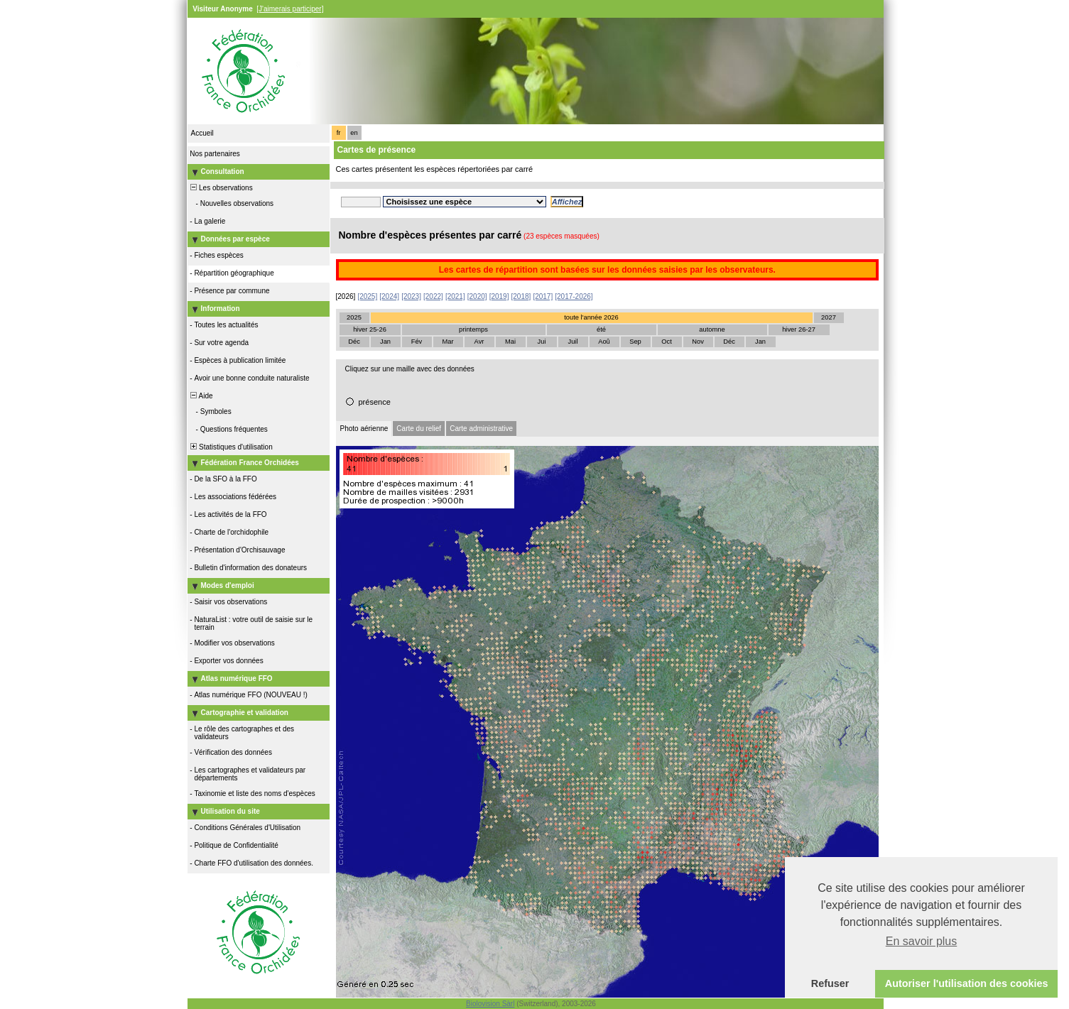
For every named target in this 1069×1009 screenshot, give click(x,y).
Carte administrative (481, 428)
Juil (573, 341)
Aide (201, 396)
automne (712, 329)
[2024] (389, 296)
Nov (698, 341)
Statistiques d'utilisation (231, 447)
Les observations (221, 188)
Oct (666, 341)
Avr (479, 341)
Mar (447, 341)
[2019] (499, 296)
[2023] (411, 296)
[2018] (521, 296)
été (601, 329)
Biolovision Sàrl (490, 1004)
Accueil (202, 133)
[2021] (455, 296)
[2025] (367, 296)
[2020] (477, 296)
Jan (385, 341)
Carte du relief (418, 428)
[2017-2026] (573, 296)
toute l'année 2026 (591, 317)
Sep (635, 341)
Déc (354, 341)
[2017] (543, 296)
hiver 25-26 (369, 329)
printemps (473, 329)
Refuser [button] (830, 983)
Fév (417, 341)
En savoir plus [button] (921, 941)
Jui (542, 341)
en (353, 132)
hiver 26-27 (798, 329)
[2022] (433, 296)
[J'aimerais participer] (289, 9)
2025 (354, 317)
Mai (510, 341)
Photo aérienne (364, 428)
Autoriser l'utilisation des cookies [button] (966, 983)
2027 (828, 317)
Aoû (604, 341)
